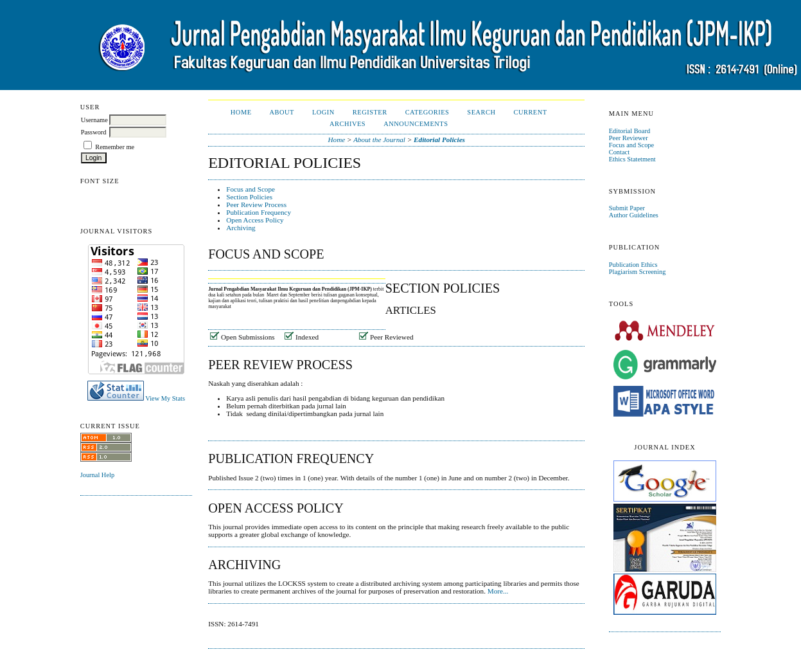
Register (370, 112)
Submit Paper (627, 208)
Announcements (415, 123)
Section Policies (249, 197)
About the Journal (379, 139)
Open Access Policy (254, 220)
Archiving (240, 228)
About (282, 112)
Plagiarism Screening (637, 271)
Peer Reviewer (628, 137)
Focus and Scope (631, 145)
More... (498, 591)
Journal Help (97, 474)
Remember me (114, 146)
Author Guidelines (633, 215)
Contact (619, 152)
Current (530, 112)
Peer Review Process (256, 204)
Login (323, 112)
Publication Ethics (633, 264)
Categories (427, 112)
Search (481, 112)
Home (241, 112)
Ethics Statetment (632, 159)
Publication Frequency (258, 212)
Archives (347, 123)
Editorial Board (629, 130)
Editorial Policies (439, 139)
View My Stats (165, 398)
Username (94, 119)
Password (94, 132)
